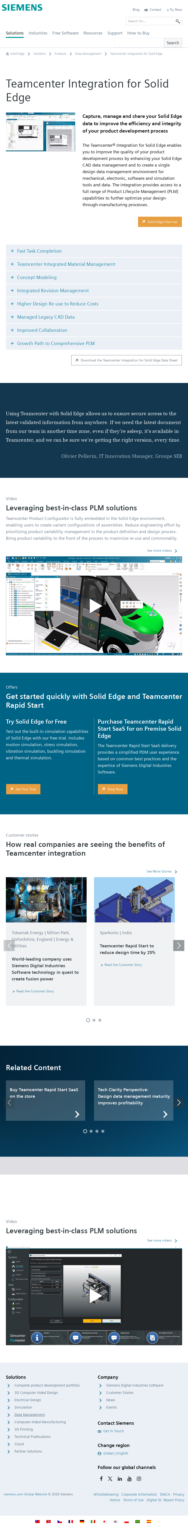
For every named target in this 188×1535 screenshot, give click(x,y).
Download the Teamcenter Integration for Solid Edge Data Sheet (125, 360)
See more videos (159, 550)
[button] (9, 945)
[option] (46, 943)
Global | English (113, 1453)
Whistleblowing (106, 1494)
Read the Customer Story (33, 991)
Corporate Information (139, 1494)
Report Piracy (174, 1500)
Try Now (174, 9)
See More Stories (159, 871)
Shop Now (112, 789)
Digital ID (154, 1500)
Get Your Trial (22, 789)
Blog (136, 9)
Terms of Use (133, 1500)
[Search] (178, 21)
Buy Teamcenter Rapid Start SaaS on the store (44, 1093)
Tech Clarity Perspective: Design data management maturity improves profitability (134, 1096)
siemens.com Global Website (25, 1494)
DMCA (165, 1494)
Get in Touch (111, 1431)
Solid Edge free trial (159, 222)
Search (173, 42)
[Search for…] (154, 21)
